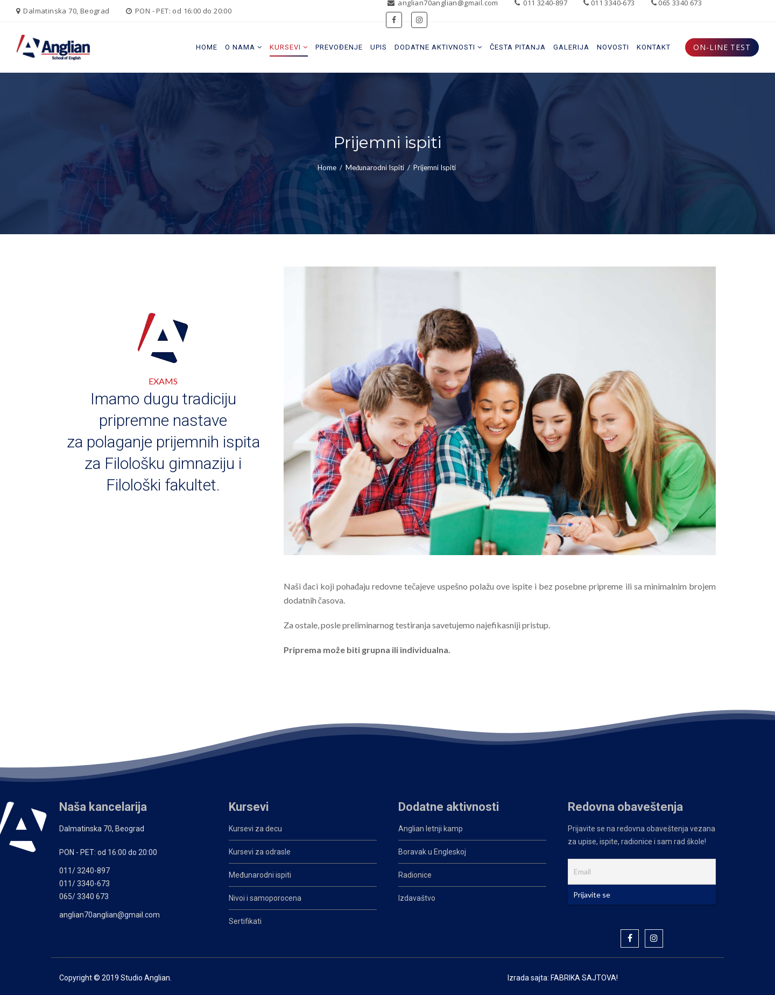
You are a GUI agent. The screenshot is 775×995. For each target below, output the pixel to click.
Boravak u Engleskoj (432, 851)
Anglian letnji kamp (430, 828)
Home (327, 167)
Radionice (415, 875)
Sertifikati (245, 921)
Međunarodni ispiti (375, 167)
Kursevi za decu (255, 828)
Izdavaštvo (416, 898)
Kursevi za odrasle (260, 851)
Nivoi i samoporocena (265, 898)
